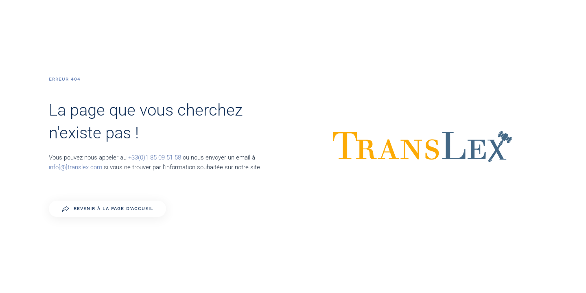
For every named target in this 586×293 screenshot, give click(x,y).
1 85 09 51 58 (164, 157)
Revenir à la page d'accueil (107, 209)
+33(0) (136, 157)
